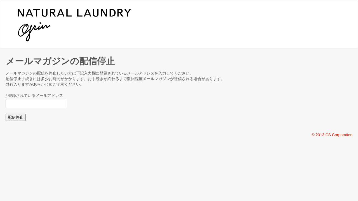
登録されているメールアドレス (34, 95)
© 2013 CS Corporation (332, 135)
